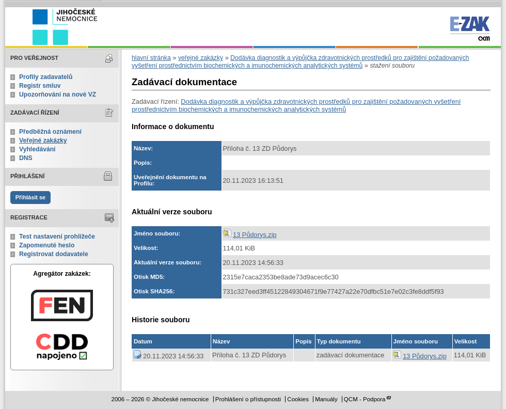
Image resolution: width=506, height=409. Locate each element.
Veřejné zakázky (43, 140)
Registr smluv (39, 85)
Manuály (326, 399)
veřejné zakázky (200, 57)
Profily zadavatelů (45, 77)
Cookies (298, 399)
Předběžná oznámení (50, 131)
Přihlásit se (30, 197)
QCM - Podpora (365, 399)
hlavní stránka (151, 57)
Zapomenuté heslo (46, 245)
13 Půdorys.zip (255, 235)
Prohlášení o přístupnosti (248, 399)
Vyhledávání (37, 149)
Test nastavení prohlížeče (57, 236)
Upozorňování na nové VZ (57, 94)
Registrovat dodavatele (53, 254)
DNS (26, 158)
